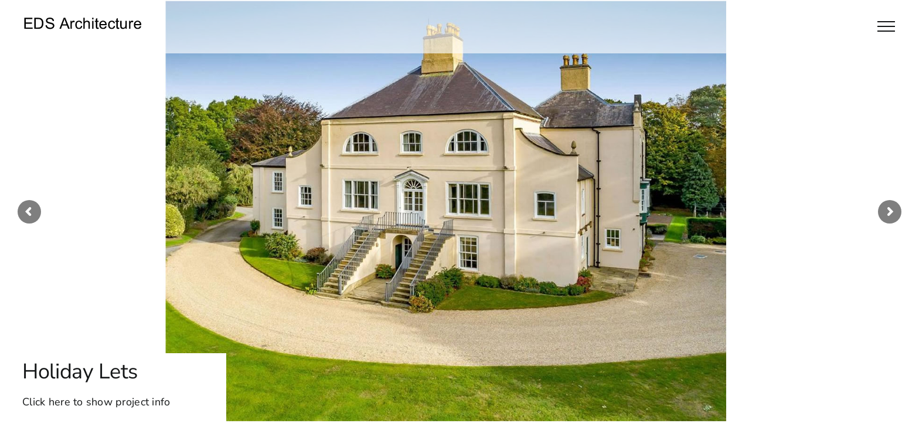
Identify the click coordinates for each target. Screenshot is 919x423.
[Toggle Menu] (886, 26)
